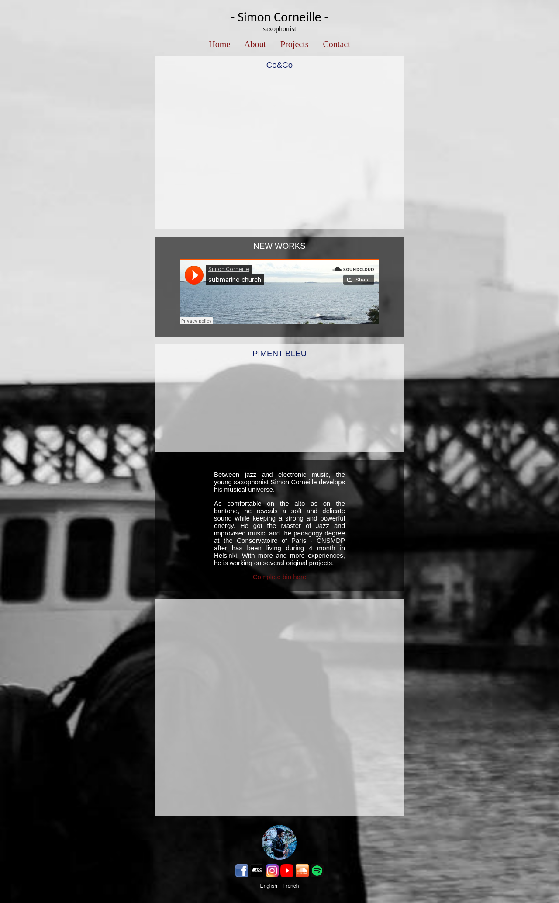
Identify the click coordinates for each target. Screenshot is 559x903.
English (268, 886)
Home (219, 44)
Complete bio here (280, 576)
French (291, 886)
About (255, 44)
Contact (336, 44)
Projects (294, 44)
